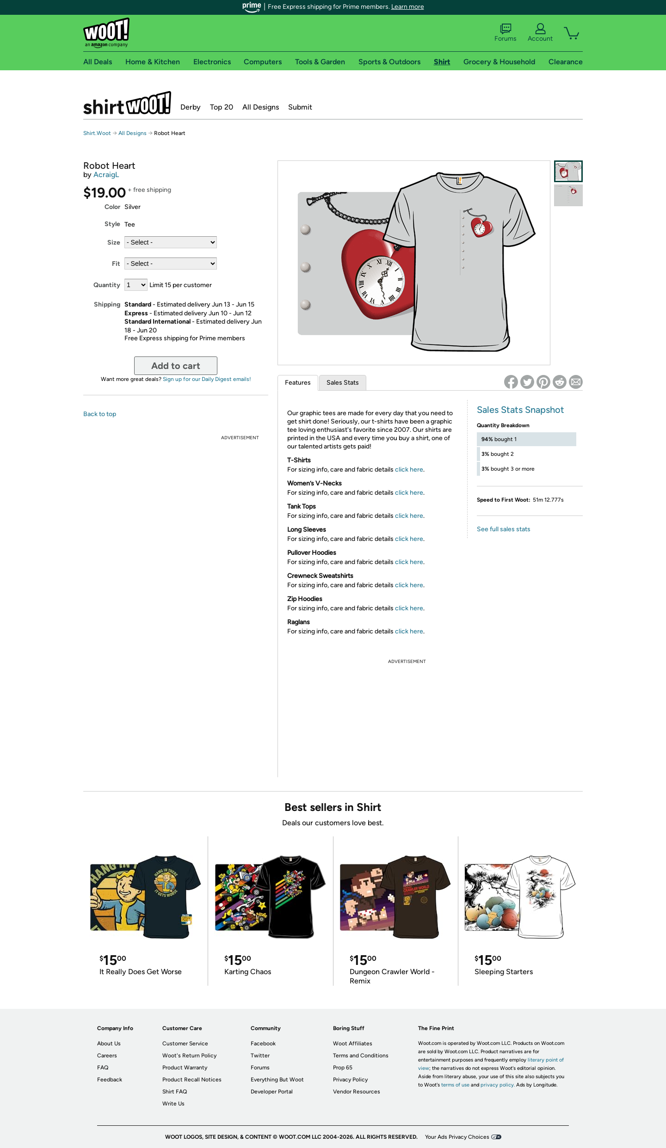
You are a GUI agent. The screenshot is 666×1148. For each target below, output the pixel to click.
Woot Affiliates (352, 1043)
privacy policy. (498, 1085)
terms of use (455, 1085)
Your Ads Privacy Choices (457, 1137)
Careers (107, 1055)
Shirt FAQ (174, 1091)
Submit (300, 107)
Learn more (407, 7)
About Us (109, 1043)
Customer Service (185, 1043)
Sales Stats (343, 383)
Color (112, 207)
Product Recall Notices (192, 1079)
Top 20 (221, 107)
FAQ (102, 1067)
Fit (116, 264)
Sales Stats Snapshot (520, 409)
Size (113, 242)
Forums (505, 33)
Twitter (260, 1055)
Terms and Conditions (360, 1055)
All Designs (260, 107)
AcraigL (106, 174)
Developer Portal (272, 1091)
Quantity (106, 285)
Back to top (99, 414)
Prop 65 (342, 1067)
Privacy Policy (350, 1079)
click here (409, 469)
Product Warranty (184, 1067)
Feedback (109, 1079)
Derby (190, 107)
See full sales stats (503, 529)
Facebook (263, 1043)
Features (298, 383)
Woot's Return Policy (189, 1055)
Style (112, 224)
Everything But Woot (277, 1079)
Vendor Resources (356, 1091)
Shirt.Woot (127, 102)
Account (540, 33)
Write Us (173, 1103)
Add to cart (175, 365)
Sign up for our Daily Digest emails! (207, 379)
